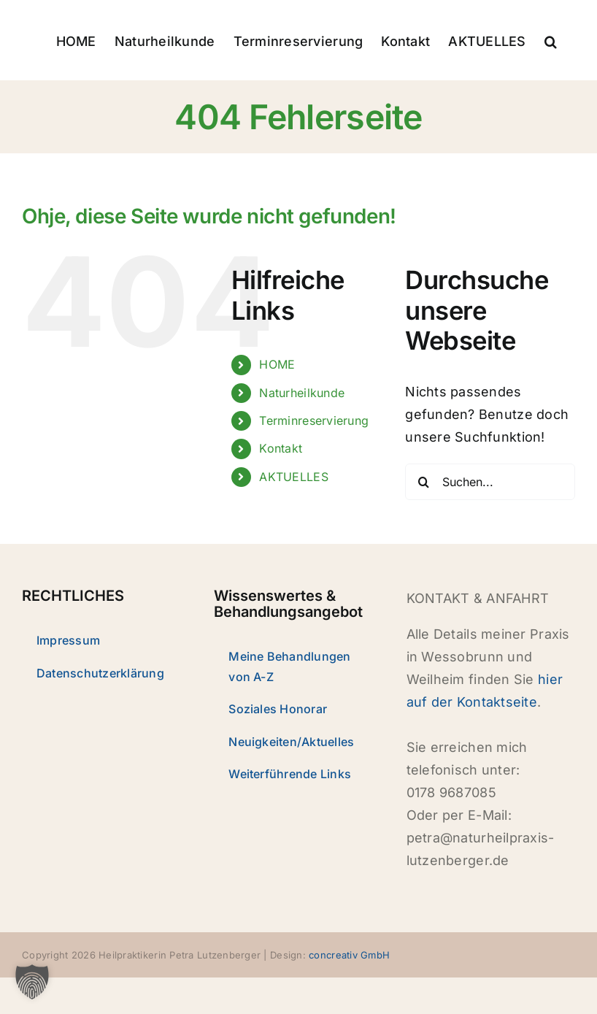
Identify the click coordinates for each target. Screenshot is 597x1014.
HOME (277, 364)
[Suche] (423, 482)
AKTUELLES (293, 476)
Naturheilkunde (301, 392)
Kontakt (280, 448)
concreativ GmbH (349, 955)
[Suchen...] (490, 482)
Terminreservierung (314, 420)
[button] (550, 40)
